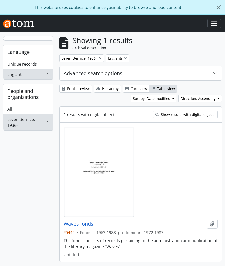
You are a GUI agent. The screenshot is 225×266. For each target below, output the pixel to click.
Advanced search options (93, 73)
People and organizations (23, 93)
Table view (163, 88)
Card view (136, 88)
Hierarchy (107, 88)
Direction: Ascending (199, 98)
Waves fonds (78, 224)
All (9, 109)
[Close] (219, 7)
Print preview (76, 88)
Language (18, 52)
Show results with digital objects (185, 114)
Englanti (28, 75)
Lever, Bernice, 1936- (28, 122)
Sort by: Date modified (152, 98)
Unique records (28, 65)
